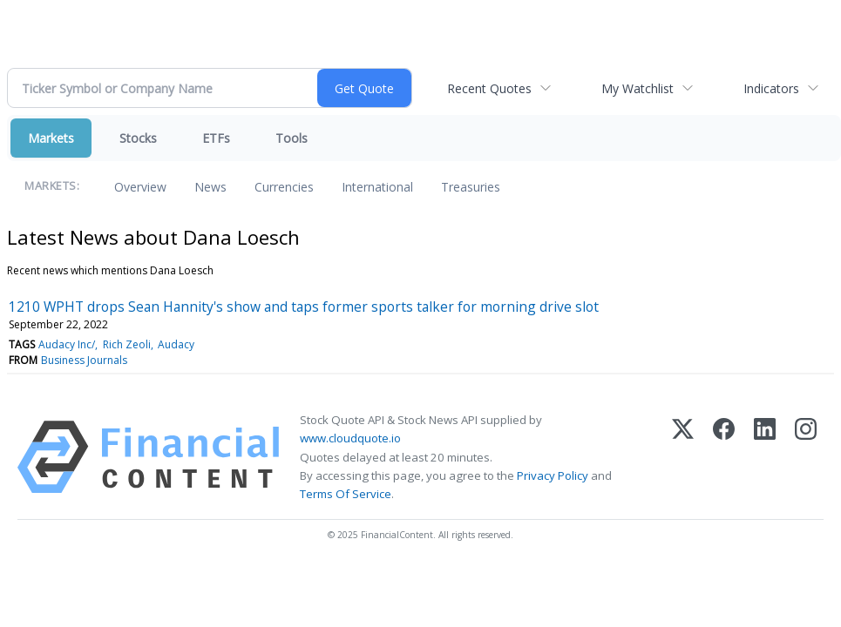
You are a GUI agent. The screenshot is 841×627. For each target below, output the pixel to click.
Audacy (176, 344)
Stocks (138, 138)
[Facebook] (724, 457)
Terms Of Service (345, 494)
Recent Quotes (489, 88)
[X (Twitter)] (683, 457)
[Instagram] (806, 457)
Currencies (284, 187)
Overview (140, 187)
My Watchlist (637, 88)
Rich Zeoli (127, 344)
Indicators (771, 88)
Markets (51, 138)
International (377, 187)
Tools (291, 138)
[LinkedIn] (765, 457)
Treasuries (470, 187)
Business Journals (84, 360)
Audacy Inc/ (66, 344)
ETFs (216, 138)
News (210, 187)
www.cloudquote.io (350, 438)
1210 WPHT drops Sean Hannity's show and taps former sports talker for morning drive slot (304, 306)
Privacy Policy (552, 475)
